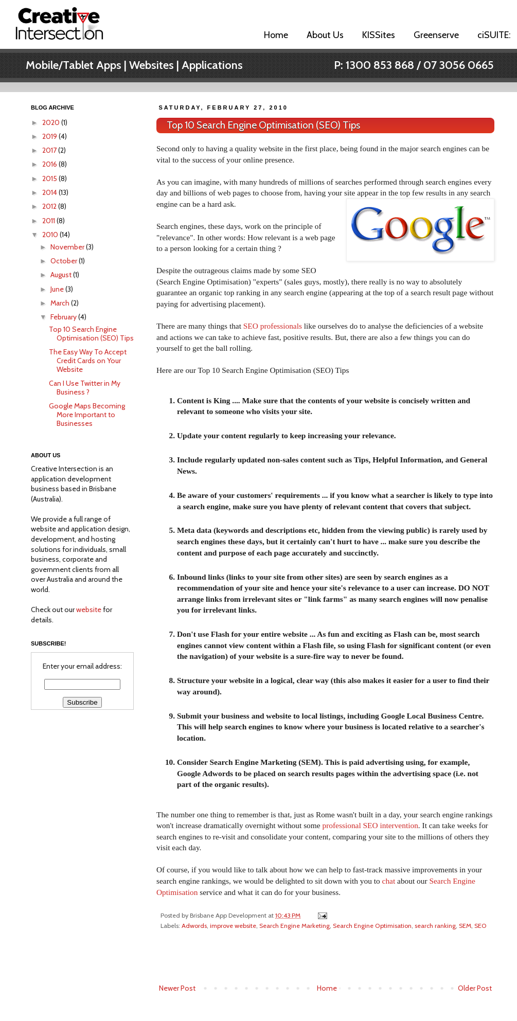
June (57, 289)
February (64, 316)
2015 (50, 178)
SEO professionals (272, 325)
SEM (465, 925)
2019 (50, 136)
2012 (50, 206)
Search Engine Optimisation (372, 925)
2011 (49, 220)
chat (389, 880)
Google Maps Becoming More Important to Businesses (87, 414)
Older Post (475, 988)
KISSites (378, 35)
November (68, 247)
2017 (50, 150)
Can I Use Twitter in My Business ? (84, 388)
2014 (50, 192)
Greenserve (436, 35)
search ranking (435, 925)
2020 (51, 122)
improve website (233, 925)
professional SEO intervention (370, 825)
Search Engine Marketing (294, 925)
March (60, 303)
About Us (325, 35)
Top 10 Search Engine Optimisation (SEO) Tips (263, 125)
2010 (51, 234)
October (64, 260)
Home (276, 35)
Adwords (194, 925)
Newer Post (177, 988)
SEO (480, 925)
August (61, 274)
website (88, 609)
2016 (50, 164)
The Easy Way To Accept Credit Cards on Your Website (88, 360)
